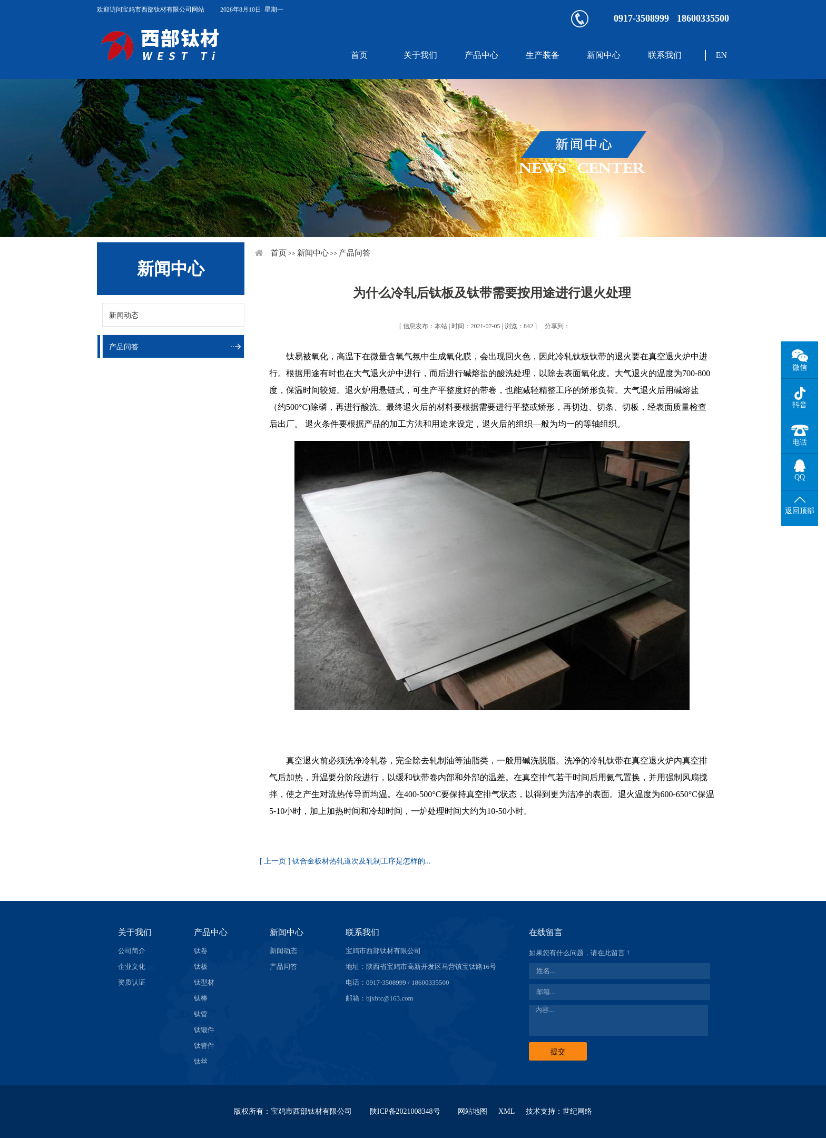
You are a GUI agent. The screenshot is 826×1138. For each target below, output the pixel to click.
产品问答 (124, 347)
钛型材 (204, 982)
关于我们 (420, 55)
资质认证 (131, 982)
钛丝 (201, 1061)
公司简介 (131, 951)
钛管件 (204, 1045)
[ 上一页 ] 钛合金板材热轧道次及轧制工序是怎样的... (345, 861)
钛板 (201, 966)
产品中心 (481, 55)
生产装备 (542, 55)
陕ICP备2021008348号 (405, 1111)
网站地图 (472, 1111)
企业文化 (131, 966)
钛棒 (201, 998)
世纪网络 (577, 1111)
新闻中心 (604, 55)
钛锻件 (204, 1030)
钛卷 (201, 951)
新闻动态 (124, 315)
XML (506, 1111)
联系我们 (665, 55)
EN (721, 55)
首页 (359, 55)
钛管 (201, 1014)
